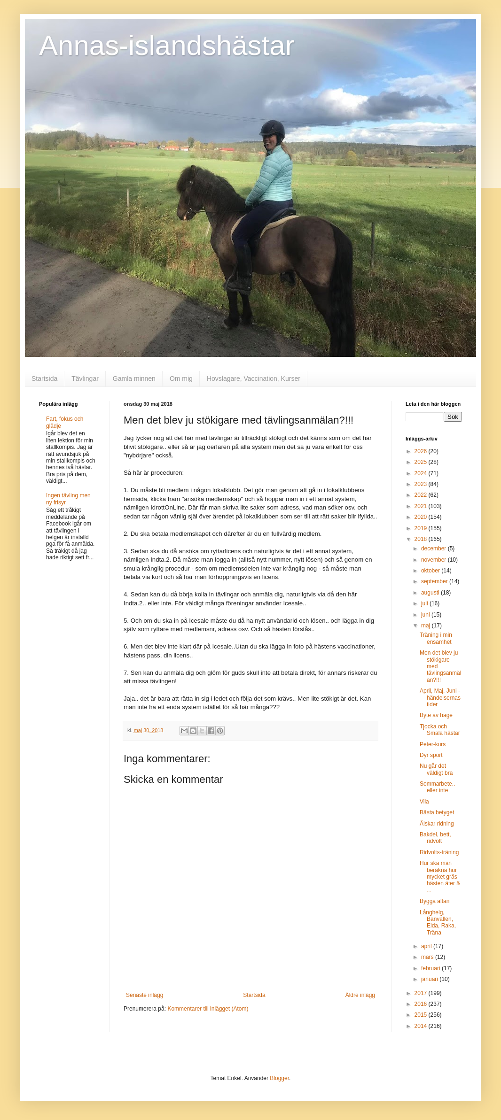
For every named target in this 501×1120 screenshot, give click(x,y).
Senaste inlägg (144, 995)
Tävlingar (85, 378)
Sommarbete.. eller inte (437, 787)
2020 (422, 517)
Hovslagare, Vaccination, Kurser (253, 378)
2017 (422, 993)
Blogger (279, 1078)
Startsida (44, 378)
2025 (422, 462)
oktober (431, 570)
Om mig (181, 378)
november (434, 559)
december (434, 548)
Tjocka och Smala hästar (440, 729)
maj (426, 625)
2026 (422, 451)
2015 (422, 1015)
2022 (422, 495)
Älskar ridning (437, 823)
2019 (422, 528)
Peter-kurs (433, 744)
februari (431, 968)
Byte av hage (436, 715)
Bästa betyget (437, 812)
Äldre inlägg (360, 995)
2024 (422, 473)
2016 (422, 1004)
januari (430, 979)
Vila (424, 801)
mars (428, 957)
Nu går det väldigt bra (436, 769)
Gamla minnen (134, 378)
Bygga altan (434, 901)
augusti (431, 592)
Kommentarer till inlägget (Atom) (207, 1008)
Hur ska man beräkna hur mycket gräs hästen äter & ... (440, 877)
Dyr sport (431, 755)
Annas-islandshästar (167, 45)
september (435, 581)
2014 (422, 1026)
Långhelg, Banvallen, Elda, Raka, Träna (438, 922)
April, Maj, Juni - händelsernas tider (440, 697)
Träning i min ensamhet (436, 638)
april (427, 946)
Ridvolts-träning (439, 852)
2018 (422, 539)
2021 (422, 506)
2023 (422, 484)
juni (426, 614)
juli (425, 603)
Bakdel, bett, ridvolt (435, 837)
